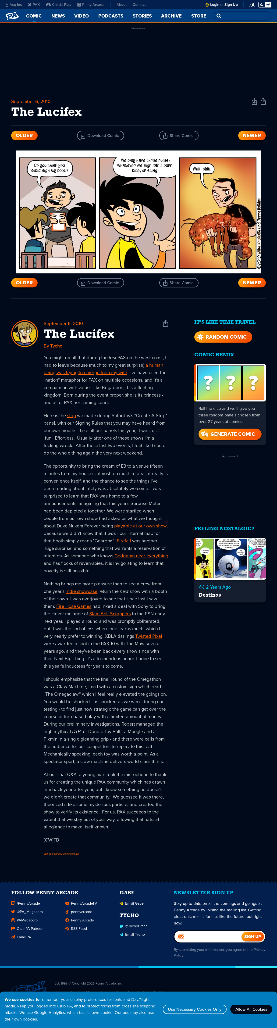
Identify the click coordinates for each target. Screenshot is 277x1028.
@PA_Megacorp (27, 913)
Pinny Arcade (90, 4)
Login (214, 4)
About (122, 4)
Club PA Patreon (27, 930)
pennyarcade (78, 913)
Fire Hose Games (73, 606)
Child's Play (58, 4)
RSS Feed (76, 930)
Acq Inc (14, 4)
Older (24, 135)
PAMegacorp (24, 921)
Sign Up (231, 4)
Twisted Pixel (148, 636)
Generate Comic (227, 434)
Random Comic (221, 337)
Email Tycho (132, 935)
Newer (252, 135)
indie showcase (81, 591)
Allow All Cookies (251, 1009)
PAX (34, 4)
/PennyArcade (25, 904)
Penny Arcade (79, 921)
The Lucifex (79, 335)
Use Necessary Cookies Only (194, 1009)
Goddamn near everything (141, 555)
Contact (139, 4)
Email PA (21, 938)
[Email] (207, 938)
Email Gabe (132, 904)
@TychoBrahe (134, 927)
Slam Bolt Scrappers (110, 613)
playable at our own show (140, 525)
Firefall (124, 540)
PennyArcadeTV (81, 904)
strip (71, 415)
